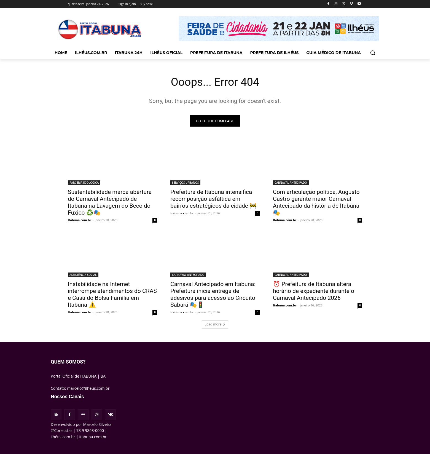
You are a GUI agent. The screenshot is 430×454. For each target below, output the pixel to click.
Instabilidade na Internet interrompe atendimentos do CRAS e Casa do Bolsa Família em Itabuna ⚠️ (112, 294)
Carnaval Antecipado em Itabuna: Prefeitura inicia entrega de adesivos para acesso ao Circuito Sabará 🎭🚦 (213, 294)
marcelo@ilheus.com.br (88, 388)
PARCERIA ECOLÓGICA (84, 183)
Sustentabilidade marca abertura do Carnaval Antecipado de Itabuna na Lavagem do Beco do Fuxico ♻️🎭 (110, 202)
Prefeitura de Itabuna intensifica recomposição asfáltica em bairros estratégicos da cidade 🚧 (213, 199)
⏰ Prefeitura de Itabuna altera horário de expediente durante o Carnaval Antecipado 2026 (313, 291)
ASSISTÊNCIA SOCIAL (83, 275)
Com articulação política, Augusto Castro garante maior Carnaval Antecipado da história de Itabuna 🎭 (316, 202)
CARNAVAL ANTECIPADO (291, 183)
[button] (372, 52)
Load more (215, 324)
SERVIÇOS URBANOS (185, 183)
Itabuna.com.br (79, 220)
